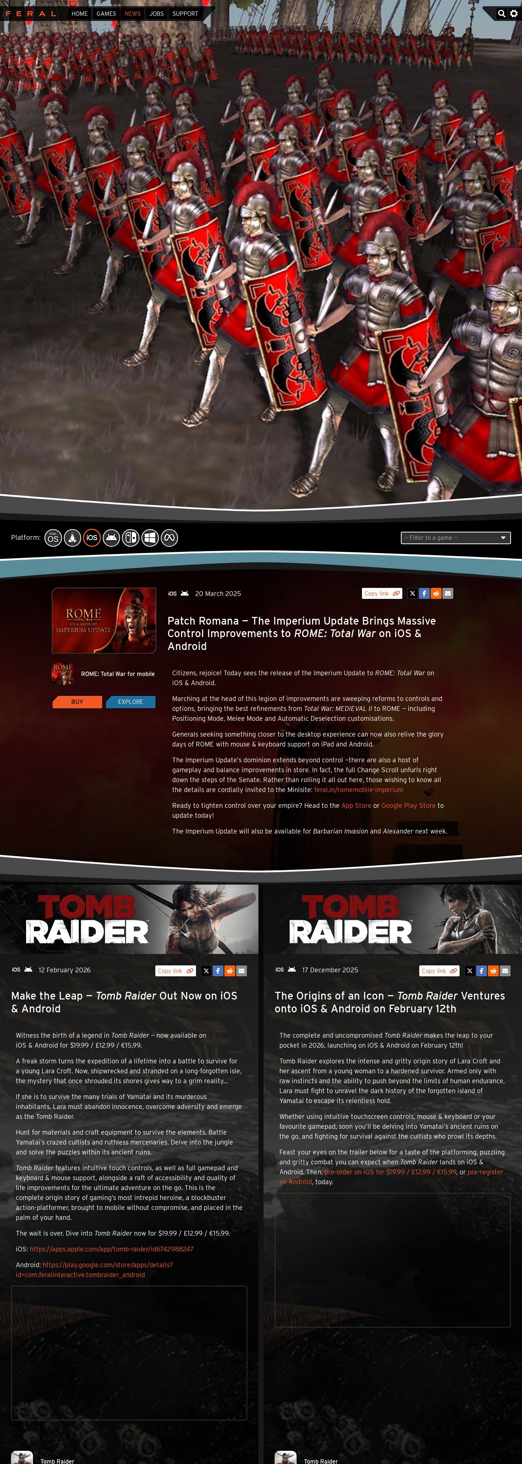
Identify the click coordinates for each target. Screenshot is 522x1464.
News (133, 13)
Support (185, 13)
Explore (130, 701)
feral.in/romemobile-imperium (358, 790)
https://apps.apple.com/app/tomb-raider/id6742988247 (112, 1249)
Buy (77, 701)
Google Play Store (408, 805)
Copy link (382, 593)
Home (80, 13)
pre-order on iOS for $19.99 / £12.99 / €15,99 (390, 1172)
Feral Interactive (29, 13)
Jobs (156, 13)
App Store (356, 805)
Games (106, 13)
